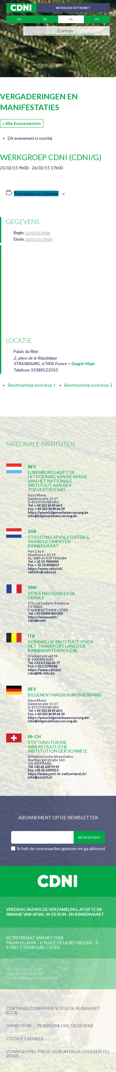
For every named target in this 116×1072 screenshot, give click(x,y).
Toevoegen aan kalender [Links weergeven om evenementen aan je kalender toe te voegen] (36, 193)
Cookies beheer (24, 1039)
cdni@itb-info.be (41, 673)
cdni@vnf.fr (37, 620)
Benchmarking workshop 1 (32, 385)
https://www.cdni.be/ (45, 670)
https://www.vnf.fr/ (43, 617)
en (97, 19)
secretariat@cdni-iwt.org (32, 978)
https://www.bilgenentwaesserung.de (58, 512)
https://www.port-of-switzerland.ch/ (57, 774)
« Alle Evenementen (21, 123)
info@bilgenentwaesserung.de (52, 516)
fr (19, 19)
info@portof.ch (40, 777)
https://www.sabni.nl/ (45, 569)
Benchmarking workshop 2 (88, 385)
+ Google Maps (81, 363)
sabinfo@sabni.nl (42, 572)
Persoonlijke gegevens (65, 1026)
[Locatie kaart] (59, 290)
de (45, 19)
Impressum (18, 1026)
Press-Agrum (52, 1051)
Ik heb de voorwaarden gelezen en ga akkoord (61, 848)
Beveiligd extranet (73, 8)
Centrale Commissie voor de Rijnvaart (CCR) (53, 1010)
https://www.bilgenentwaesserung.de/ (58, 718)
